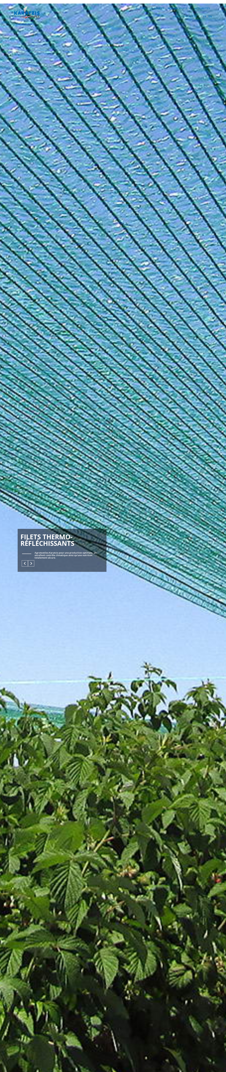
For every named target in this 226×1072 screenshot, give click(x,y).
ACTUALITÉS (202, 8)
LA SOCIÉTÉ (157, 8)
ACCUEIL (140, 8)
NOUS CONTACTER (185, 16)
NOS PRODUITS (179, 8)
